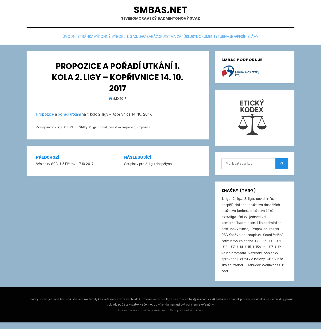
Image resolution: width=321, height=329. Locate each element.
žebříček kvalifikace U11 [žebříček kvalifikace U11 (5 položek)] (240, 278)
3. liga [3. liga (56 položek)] (249, 200)
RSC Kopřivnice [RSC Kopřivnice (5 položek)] (233, 239)
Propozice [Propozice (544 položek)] (261, 232)
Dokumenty (223, 38)
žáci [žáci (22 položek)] (265, 278)
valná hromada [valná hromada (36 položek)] (233, 258)
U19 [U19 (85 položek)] (279, 252)
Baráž (148, 38)
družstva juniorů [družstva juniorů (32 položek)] (235, 213)
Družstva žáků (174, 38)
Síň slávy (279, 38)
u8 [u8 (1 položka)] (258, 245)
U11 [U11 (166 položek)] (279, 245)
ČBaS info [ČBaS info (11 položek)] (275, 265)
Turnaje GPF (252, 38)
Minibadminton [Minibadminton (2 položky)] (270, 226)
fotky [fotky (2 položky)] (243, 219)
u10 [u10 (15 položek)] (272, 245)
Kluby (200, 38)
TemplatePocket (156, 317)
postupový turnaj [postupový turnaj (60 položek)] (236, 232)
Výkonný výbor (84, 38)
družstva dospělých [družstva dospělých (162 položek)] (266, 206)
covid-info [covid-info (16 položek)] (265, 200)
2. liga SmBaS (63, 128)
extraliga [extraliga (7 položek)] (228, 219)
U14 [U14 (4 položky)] (240, 252)
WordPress (196, 317)
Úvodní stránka (48, 38)
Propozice (45, 115)
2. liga (111, 38)
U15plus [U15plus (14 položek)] (260, 252)
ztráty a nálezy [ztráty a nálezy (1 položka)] (252, 265)
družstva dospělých (122, 128)
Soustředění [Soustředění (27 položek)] (275, 239)
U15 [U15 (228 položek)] (248, 252)
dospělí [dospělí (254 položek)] (227, 206)
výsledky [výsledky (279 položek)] (272, 258)
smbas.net (160, 11)
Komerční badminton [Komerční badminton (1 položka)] (238, 226)
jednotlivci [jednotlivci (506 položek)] (258, 219)
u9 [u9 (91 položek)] (265, 245)
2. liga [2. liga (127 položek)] (237, 200)
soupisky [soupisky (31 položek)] (255, 239)
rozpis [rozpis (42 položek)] (276, 232)
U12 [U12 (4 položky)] (224, 252)
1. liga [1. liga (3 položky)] (226, 200)
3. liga (130, 38)
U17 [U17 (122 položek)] (271, 252)
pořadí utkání (69, 115)
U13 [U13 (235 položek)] (232, 252)
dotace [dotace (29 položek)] (242, 206)
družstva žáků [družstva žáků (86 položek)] (263, 213)
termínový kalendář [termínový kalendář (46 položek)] (237, 245)
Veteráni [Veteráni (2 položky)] (255, 258)
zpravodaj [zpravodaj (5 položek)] (229, 265)
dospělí (102, 128)
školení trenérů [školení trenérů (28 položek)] (234, 271)
